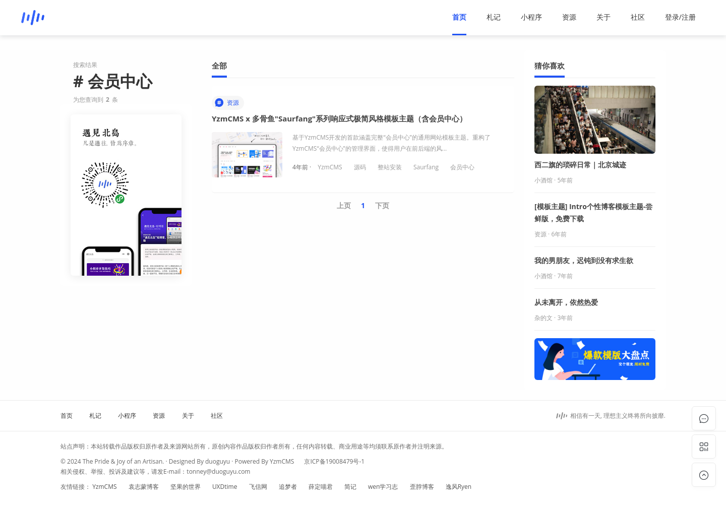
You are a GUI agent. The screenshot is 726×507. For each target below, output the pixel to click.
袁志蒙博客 (144, 486)
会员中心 (462, 167)
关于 (603, 17)
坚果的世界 (185, 486)
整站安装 (390, 167)
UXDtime (224, 486)
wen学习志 (383, 486)
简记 (350, 486)
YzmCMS (330, 167)
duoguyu (217, 461)
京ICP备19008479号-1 (334, 461)
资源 (569, 17)
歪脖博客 (422, 486)
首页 (459, 17)
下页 (382, 205)
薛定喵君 (321, 486)
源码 (360, 167)
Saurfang (426, 167)
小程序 (531, 17)
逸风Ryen (459, 486)
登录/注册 (680, 17)
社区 (638, 17)
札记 (494, 17)
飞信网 (258, 486)
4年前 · (302, 167)
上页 (344, 205)
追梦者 (288, 486)
